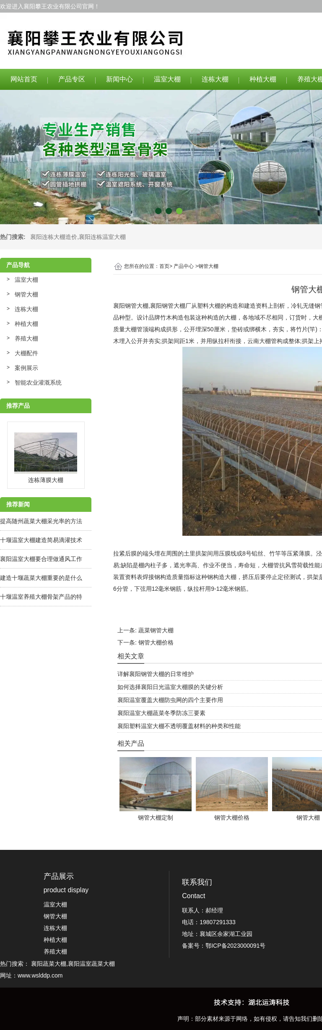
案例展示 (26, 367)
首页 (164, 266)
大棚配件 (26, 353)
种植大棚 (262, 79)
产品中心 (184, 266)
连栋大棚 (215, 79)
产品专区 (71, 79)
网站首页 (23, 79)
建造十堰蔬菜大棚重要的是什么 (41, 577)
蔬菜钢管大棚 (156, 630)
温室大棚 (167, 79)
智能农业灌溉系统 (38, 382)
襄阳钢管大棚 (130, 305)
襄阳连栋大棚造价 (53, 236)
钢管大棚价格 (156, 642)
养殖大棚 (26, 338)
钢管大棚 (26, 294)
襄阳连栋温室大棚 (102, 236)
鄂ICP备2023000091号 (235, 945)
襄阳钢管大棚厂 (170, 305)
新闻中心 (119, 79)
